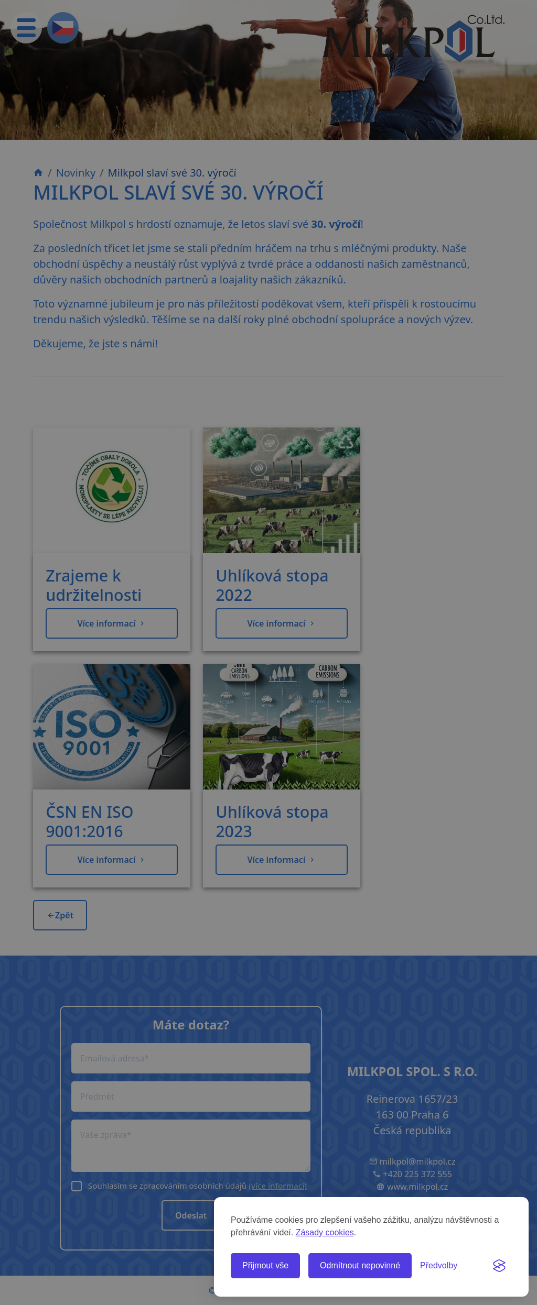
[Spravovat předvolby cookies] (438, 1266)
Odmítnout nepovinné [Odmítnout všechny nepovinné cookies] (360, 1265)
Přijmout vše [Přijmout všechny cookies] (265, 1265)
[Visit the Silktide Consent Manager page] (499, 1265)
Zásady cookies (325, 1232)
